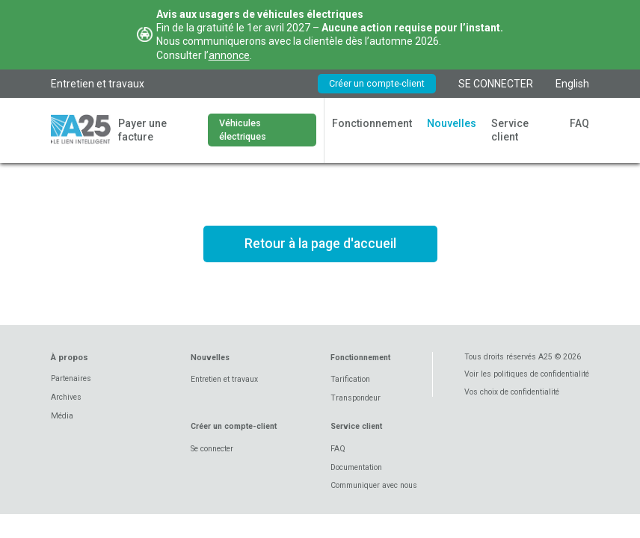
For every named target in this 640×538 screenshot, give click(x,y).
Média (62, 416)
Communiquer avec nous (373, 485)
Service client (510, 130)
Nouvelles (451, 123)
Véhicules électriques (242, 129)
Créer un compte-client (377, 83)
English (572, 84)
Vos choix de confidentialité (511, 392)
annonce (229, 55)
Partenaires (71, 378)
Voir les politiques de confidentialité (526, 374)
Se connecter (212, 449)
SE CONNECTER (495, 84)
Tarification (350, 379)
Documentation (356, 467)
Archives (66, 397)
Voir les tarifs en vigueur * (320, 299)
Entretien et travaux (97, 84)
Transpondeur (355, 398)
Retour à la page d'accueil (320, 243)
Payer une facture (142, 130)
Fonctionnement (372, 123)
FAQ (579, 123)
